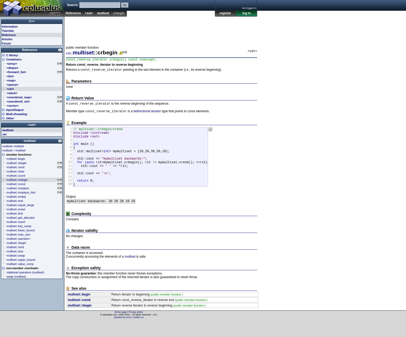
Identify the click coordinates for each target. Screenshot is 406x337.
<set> (89, 13)
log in (246, 13)
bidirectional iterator (147, 113)
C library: (12, 55)
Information (10, 26)
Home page (120, 327)
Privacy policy (135, 327)
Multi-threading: (17, 114)
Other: (10, 118)
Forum (6, 43)
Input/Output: (15, 109)
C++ (32, 21)
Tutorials (8, 30)
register (225, 13)
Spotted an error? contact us (129, 333)
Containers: (14, 59)
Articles (7, 39)
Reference (73, 13)
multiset (103, 13)
